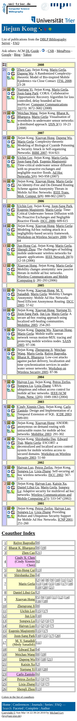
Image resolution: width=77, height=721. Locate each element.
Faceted (18, 708)
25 (4, 684)
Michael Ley (57, 712)
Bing (17, 54)
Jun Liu (45, 314)
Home (6, 704)
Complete (32, 708)
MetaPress (63, 51)
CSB (51, 51)
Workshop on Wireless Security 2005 (42, 370)
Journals (36, 704)
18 (70, 584)
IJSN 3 (52, 124)
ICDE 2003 (63, 414)
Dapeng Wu (25, 73)
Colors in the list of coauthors (18, 696)
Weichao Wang (27, 113)
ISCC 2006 (47, 221)
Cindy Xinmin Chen (31, 407)
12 (69, 580)
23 (4, 674)
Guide (35, 51)
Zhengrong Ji (44, 350)
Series (49, 704)
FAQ (16, 43)
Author (45, 708)
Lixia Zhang (42, 385)
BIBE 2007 (39, 152)
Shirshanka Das (45, 439)
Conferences (21, 704)
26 (4, 689)
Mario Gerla (58, 69)
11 (63, 580)
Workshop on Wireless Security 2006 (42, 237)
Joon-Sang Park (28, 93)
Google (6, 54)
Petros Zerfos (61, 382)
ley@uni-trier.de (11, 715)
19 (43, 548)
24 (4, 679)
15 (51, 584)
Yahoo (27, 54)
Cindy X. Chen (25, 557)
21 (38, 553)
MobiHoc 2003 (41, 434)
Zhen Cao (24, 69)
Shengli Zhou (27, 249)
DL (28, 51)
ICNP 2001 (65, 519)
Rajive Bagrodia (55, 353)
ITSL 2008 (64, 81)
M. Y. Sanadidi (25, 641)
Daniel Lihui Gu (28, 487)
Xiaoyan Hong (44, 138)
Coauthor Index (18, 533)
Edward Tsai (26, 649)
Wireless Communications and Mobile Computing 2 (44, 496)
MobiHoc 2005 (28, 325)
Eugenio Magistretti (53, 161)
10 (57, 580)
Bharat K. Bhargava (31, 357)
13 (38, 570)
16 (57, 584)
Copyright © (9, 712)
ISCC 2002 (55, 475)
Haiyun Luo (25, 382)
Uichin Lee (25, 157)
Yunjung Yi (25, 89)
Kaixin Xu (59, 483)
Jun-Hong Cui (27, 245)
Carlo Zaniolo (25, 674)
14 (45, 584)
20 (45, 587)
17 (64, 584)
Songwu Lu (25, 385)
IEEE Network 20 (57, 257)
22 (4, 669)
